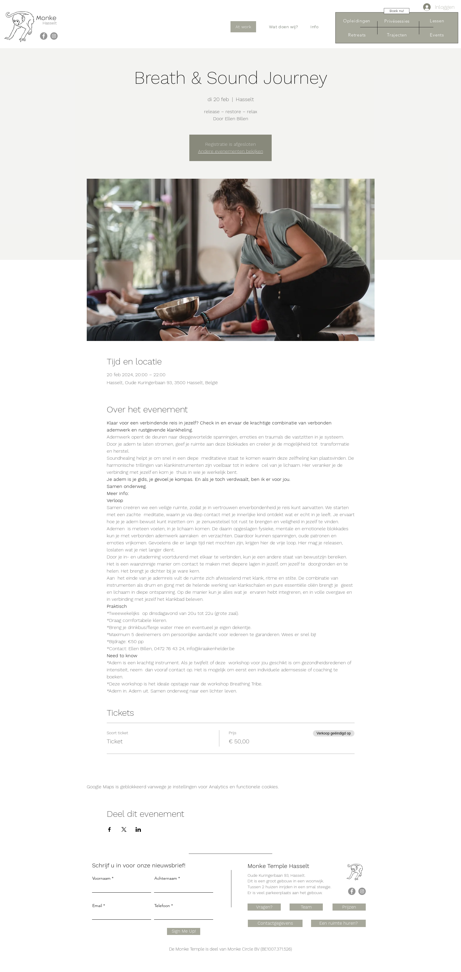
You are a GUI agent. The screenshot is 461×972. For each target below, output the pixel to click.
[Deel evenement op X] (124, 829)
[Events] (437, 35)
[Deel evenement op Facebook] (109, 829)
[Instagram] (54, 36)
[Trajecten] (397, 35)
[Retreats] (357, 35)
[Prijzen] (349, 907)
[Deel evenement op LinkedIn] (138, 829)
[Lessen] (437, 21)
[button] (283, 26)
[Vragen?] (264, 907)
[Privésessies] (397, 21)
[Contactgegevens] (275, 923)
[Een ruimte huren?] (338, 923)
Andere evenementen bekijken (230, 151)
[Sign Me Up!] (183, 931)
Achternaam (165, 878)
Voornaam (101, 878)
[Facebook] (43, 36)
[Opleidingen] (357, 21)
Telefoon (162, 906)
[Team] (306, 907)
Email (97, 906)
